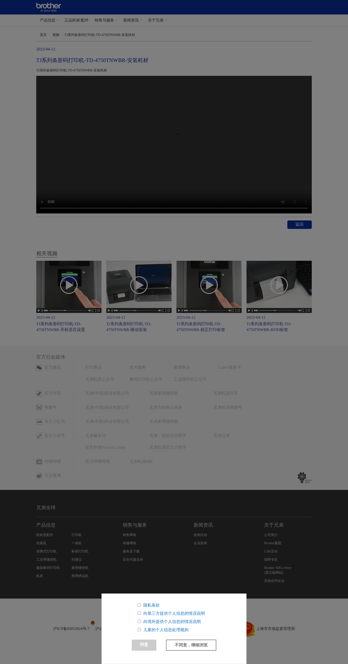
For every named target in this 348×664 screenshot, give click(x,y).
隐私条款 (151, 605)
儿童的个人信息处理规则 (165, 630)
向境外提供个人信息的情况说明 (172, 621)
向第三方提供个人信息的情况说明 (174, 613)
